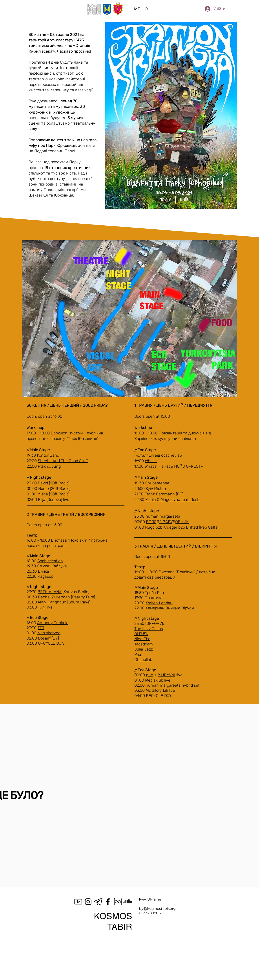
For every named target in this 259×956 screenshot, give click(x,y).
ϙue (149, 675)
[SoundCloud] (127, 901)
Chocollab (143, 659)
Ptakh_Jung (49, 466)
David (43, 483)
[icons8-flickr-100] (117, 901)
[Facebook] (108, 901)
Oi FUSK (141, 633)
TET (41, 627)
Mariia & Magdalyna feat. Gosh (172, 499)
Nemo (43, 488)
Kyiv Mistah (156, 488)
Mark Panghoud (52, 602)
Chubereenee (157, 483)
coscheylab (171, 455)
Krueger (170, 527)
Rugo (150, 527)
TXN (41, 607)
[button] (141, 8)
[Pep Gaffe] (209, 527)
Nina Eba (142, 638)
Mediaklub (154, 680)
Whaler (151, 460)
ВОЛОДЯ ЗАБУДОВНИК (167, 521)
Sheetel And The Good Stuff (63, 460)
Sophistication (50, 561)
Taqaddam (143, 644)
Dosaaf (44, 638)
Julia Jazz (143, 649)
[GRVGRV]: (154, 623)
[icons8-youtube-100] (78, 901)
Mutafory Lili (157, 690)
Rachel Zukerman (54, 597)
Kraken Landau (159, 603)
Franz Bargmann (160, 494)
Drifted (192, 527)
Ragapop (45, 576)
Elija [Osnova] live (53, 499)
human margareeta (163, 516)
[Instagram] (88, 901)
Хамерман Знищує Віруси (170, 608)
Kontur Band (48, 455)
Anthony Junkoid (52, 622)
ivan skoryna (48, 633)
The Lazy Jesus (148, 628)
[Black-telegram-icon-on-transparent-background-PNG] (98, 901)
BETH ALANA (50, 591)
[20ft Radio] (59, 483)
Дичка (43, 571)
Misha (42, 494)
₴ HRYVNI (166, 675)
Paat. (138, 654)
